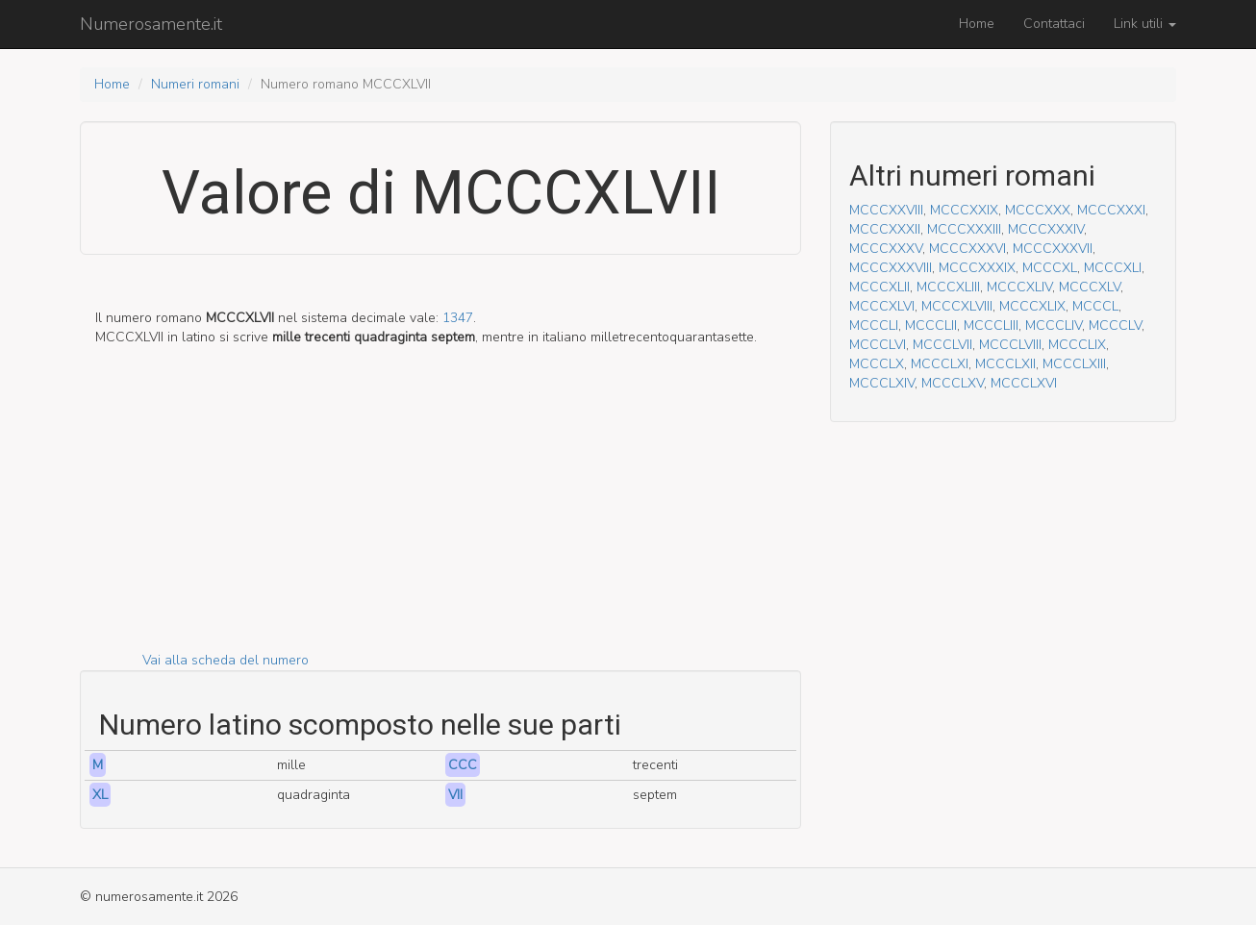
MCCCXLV (1089, 287)
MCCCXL (1049, 268)
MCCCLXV (952, 383)
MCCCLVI (877, 345)
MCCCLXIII (1074, 364)
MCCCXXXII (884, 229)
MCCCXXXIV (1046, 229)
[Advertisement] (440, 516)
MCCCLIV (1053, 325)
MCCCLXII (1005, 364)
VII (455, 795)
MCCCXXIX (964, 210)
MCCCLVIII (1010, 345)
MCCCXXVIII (886, 210)
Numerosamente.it (151, 24)
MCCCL (1095, 306)
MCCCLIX (1077, 345)
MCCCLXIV (882, 383)
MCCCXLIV (1019, 287)
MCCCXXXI (1111, 210)
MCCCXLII (879, 287)
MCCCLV (1115, 325)
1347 (457, 318)
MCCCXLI (1113, 268)
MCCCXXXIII (964, 229)
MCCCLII (931, 325)
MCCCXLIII (948, 287)
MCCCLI (873, 325)
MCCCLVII (942, 345)
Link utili (1145, 23)
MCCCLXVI (1024, 383)
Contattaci (1054, 23)
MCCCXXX (1037, 210)
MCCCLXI (939, 364)
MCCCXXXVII (1053, 248)
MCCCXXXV (885, 248)
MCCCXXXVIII (890, 268)
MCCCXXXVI (967, 248)
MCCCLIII (991, 325)
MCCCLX (876, 364)
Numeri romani (195, 84)
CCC (462, 765)
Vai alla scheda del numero (225, 660)
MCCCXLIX (1032, 306)
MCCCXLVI (882, 306)
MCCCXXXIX (977, 268)
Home (976, 23)
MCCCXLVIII (956, 306)
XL (100, 795)
